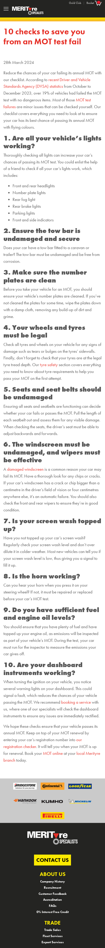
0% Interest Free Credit (53, 912)
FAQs (52, 906)
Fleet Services (53, 936)
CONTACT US (52, 859)
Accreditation (52, 900)
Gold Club (75, 3)
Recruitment (52, 887)
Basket (94, 3)
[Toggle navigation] (6, 9)
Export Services (53, 942)
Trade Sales (52, 930)
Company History (52, 881)
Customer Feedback (53, 894)
